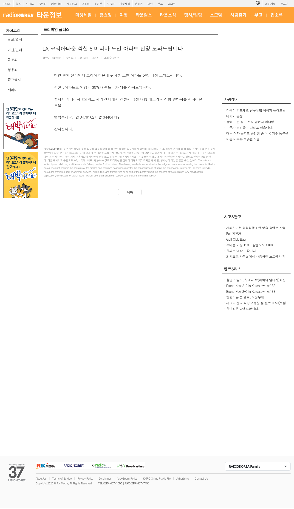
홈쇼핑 (139, 4)
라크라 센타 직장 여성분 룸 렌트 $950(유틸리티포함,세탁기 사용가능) (256, 305)
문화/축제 (15, 39)
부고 (160, 4)
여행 (150, 4)
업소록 (171, 4)
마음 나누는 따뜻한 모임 (243, 139)
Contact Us (201, 478)
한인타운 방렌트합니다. (242, 308)
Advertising (182, 478)
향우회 (12, 69)
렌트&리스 (232, 269)
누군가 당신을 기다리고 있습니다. (249, 127)
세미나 (12, 89)
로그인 (284, 4)
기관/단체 (15, 49)
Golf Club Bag (236, 239)
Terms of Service (62, 478)
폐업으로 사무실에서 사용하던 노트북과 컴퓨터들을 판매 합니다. (256, 258)
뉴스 (18, 4)
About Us (41, 478)
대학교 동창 (234, 116)
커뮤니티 (56, 4)
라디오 (30, 4)
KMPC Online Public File (156, 478)
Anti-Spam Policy (127, 478)
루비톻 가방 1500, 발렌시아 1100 (249, 245)
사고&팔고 (232, 216)
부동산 (98, 4)
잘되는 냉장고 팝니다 (241, 250)
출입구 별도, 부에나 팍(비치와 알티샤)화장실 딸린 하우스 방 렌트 (256, 282)
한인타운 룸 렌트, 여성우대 (245, 297)
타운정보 (71, 4)
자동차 (111, 4)
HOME (7, 4)
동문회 (12, 59)
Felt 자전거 (233, 233)
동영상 (42, 4)
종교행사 (14, 79)
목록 (130, 192)
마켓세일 (124, 4)
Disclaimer (105, 478)
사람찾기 (231, 99)
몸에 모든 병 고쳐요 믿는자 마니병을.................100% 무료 (250, 124)
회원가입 (270, 4)
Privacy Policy (85, 478)
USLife (85, 4)
